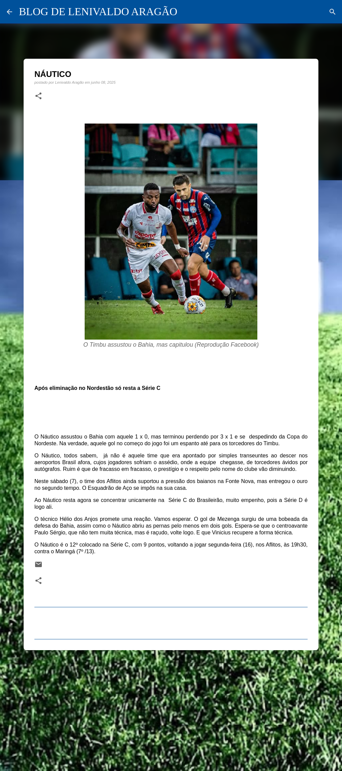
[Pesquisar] (333, 12)
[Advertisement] (171, 707)
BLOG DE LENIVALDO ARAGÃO (98, 11)
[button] (38, 96)
